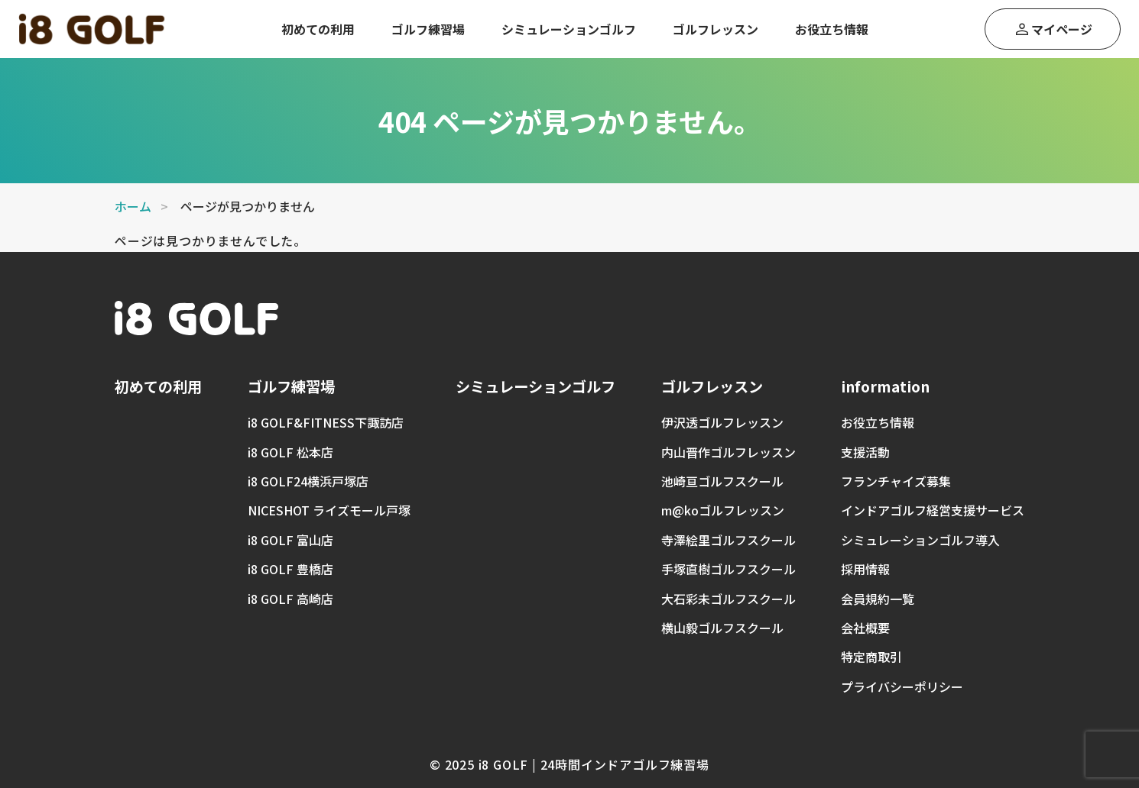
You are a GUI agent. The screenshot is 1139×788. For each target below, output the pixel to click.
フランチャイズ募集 (896, 481)
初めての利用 (318, 29)
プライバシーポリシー (902, 686)
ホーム (133, 206)
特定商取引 (871, 657)
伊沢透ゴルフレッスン (722, 422)
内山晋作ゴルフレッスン (728, 452)
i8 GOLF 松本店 (290, 452)
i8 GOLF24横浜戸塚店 (308, 481)
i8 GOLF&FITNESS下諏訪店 (326, 422)
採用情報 (865, 569)
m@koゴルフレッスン (722, 510)
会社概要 (865, 627)
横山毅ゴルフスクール (722, 627)
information (885, 386)
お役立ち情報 (831, 29)
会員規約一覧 (877, 598)
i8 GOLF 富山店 (290, 540)
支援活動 (865, 452)
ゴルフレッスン (715, 29)
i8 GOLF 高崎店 (290, 598)
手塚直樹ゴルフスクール (728, 569)
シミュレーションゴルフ (568, 29)
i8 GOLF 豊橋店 (290, 569)
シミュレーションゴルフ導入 (920, 540)
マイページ (1061, 29)
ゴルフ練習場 (428, 29)
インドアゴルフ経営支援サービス (932, 510)
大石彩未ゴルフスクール (728, 598)
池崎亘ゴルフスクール (722, 481)
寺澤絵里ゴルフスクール (728, 540)
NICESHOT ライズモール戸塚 (329, 510)
